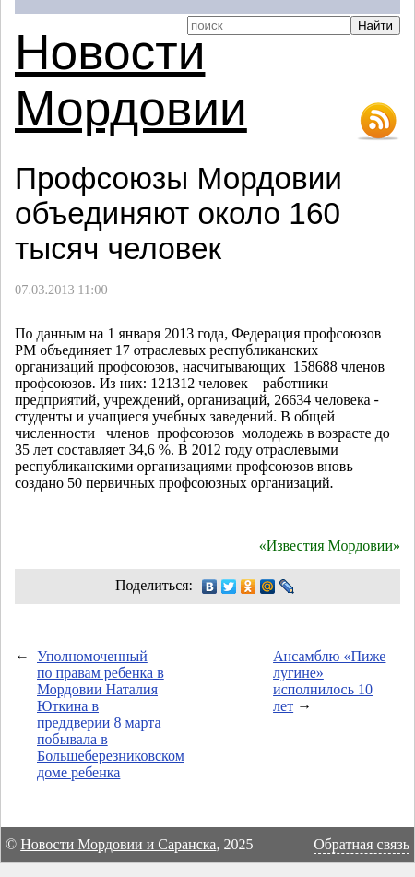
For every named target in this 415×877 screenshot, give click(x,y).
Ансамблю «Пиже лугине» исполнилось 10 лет (329, 681)
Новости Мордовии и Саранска (118, 844)
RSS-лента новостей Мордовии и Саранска (378, 122)
